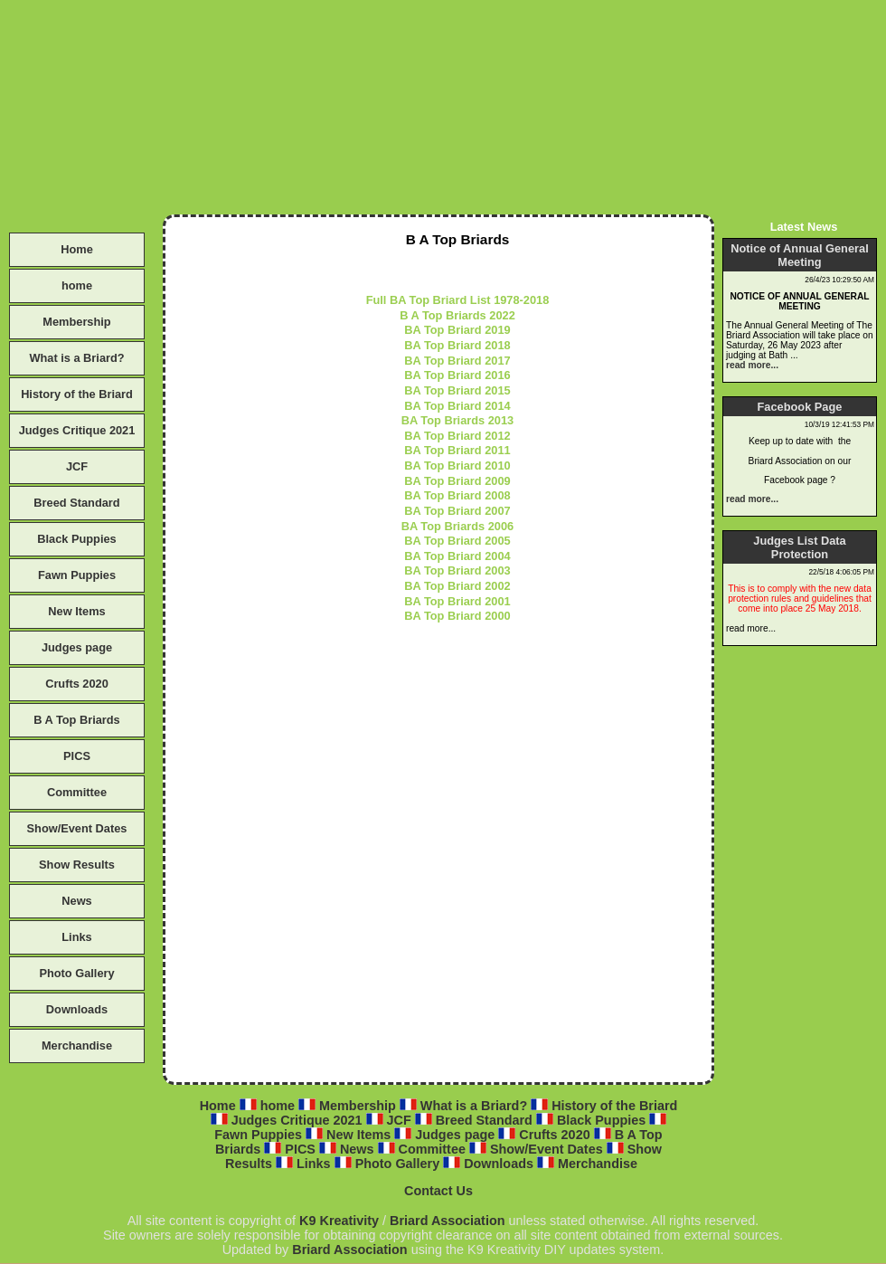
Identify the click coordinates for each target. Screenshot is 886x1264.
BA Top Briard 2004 (457, 556)
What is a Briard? (76, 358)
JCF (77, 466)
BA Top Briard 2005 (457, 540)
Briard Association (447, 1220)
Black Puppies (76, 539)
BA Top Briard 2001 (457, 601)
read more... (752, 365)
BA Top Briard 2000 (457, 615)
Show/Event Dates (77, 828)
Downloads (77, 1009)
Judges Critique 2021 (77, 430)
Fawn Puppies (77, 575)
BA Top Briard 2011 (457, 450)
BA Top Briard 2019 (457, 330)
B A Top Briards (76, 720)
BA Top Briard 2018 (457, 345)
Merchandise (77, 1045)
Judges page (77, 647)
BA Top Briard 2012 (457, 435)
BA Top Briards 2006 (457, 526)
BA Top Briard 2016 (457, 375)
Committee (77, 792)
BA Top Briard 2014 (457, 406)
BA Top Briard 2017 (457, 360)
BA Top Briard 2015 (457, 390)
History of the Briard (77, 394)
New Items (76, 611)
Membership (76, 321)
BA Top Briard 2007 (457, 511)
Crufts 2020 (76, 683)
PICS (76, 756)
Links (76, 937)
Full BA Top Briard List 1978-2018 (458, 300)
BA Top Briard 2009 (457, 481)
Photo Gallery (76, 973)
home (76, 285)
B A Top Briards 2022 (457, 315)
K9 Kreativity (339, 1220)
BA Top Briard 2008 (457, 495)
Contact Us (438, 1190)
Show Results (77, 864)
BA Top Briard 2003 (457, 570)
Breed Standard (76, 502)
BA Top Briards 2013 (457, 420)
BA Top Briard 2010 (457, 465)
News (76, 901)
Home (77, 249)
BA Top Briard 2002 (457, 586)
